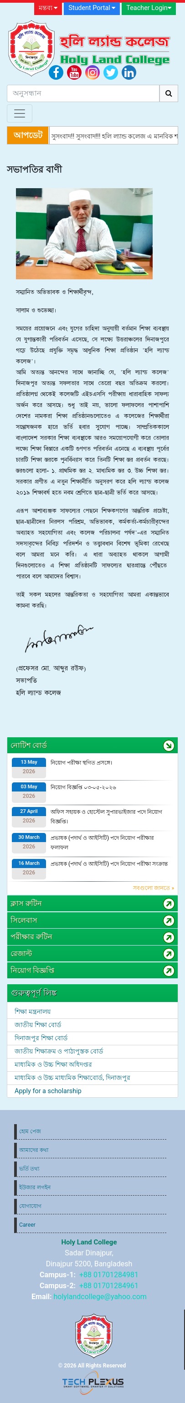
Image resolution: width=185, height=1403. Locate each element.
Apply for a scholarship (48, 1091)
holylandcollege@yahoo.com (99, 1296)
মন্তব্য (48, 8)
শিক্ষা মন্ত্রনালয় (33, 1012)
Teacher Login (148, 8)
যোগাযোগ (30, 1206)
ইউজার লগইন (35, 1187)
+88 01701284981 (109, 1274)
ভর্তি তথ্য (29, 1169)
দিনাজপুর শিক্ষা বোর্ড (41, 1038)
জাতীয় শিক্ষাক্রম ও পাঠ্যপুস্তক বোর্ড (59, 1051)
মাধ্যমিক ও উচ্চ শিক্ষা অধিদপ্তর (53, 1065)
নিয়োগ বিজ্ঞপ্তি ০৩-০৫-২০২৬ (83, 787)
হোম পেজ (30, 1131)
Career (27, 1225)
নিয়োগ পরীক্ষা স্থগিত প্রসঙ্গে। (81, 763)
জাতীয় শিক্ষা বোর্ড (38, 1025)
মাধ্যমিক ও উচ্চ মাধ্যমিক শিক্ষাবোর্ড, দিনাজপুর (72, 1078)
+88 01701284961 (109, 1285)
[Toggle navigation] (19, 113)
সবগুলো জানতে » (153, 888)
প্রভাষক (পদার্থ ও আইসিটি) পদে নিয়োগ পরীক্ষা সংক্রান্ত (109, 864)
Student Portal (91, 8)
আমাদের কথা (33, 1150)
